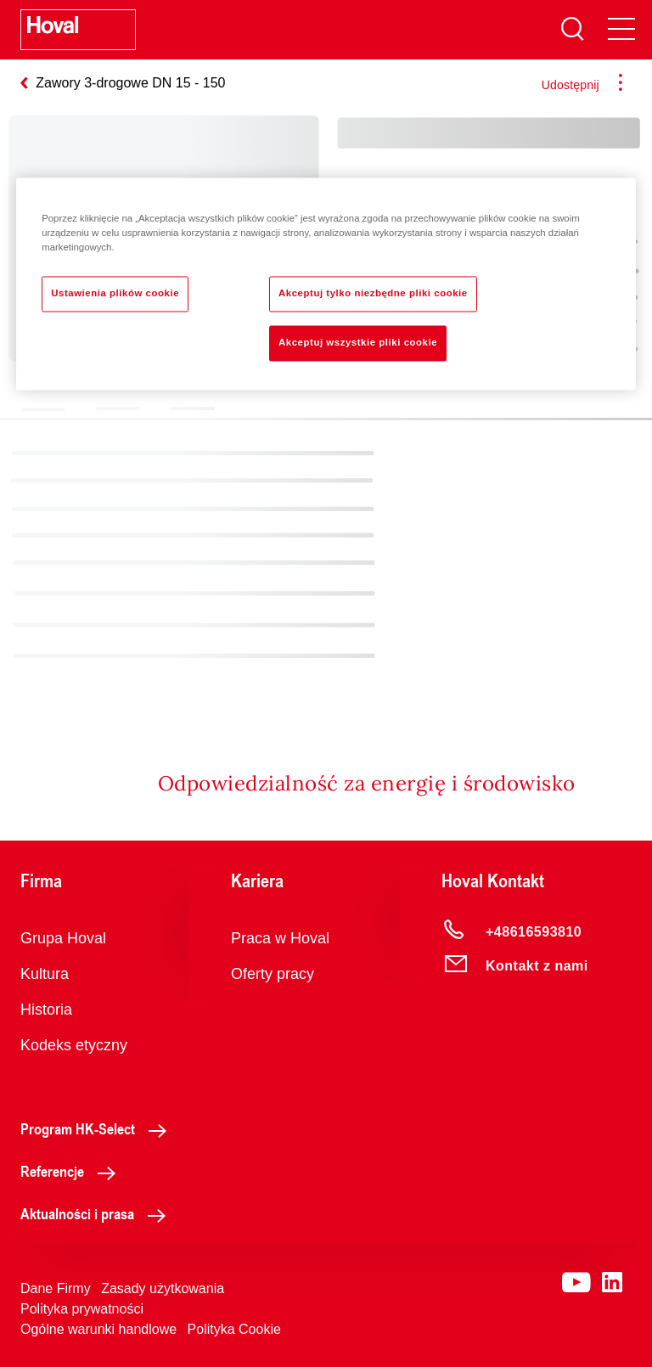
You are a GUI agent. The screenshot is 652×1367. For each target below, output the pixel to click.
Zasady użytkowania (162, 1288)
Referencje (72, 1171)
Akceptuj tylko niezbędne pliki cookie (373, 293)
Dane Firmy (55, 1288)
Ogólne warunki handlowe (98, 1329)
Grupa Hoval (63, 938)
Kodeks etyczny (73, 1045)
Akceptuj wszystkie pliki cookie (357, 342)
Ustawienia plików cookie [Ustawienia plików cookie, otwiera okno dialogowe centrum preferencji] (115, 293)
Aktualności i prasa (97, 1213)
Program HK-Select (98, 1128)
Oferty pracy (272, 973)
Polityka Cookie (234, 1329)
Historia (46, 1009)
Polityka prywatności (81, 1309)
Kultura (44, 973)
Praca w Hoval (280, 938)
